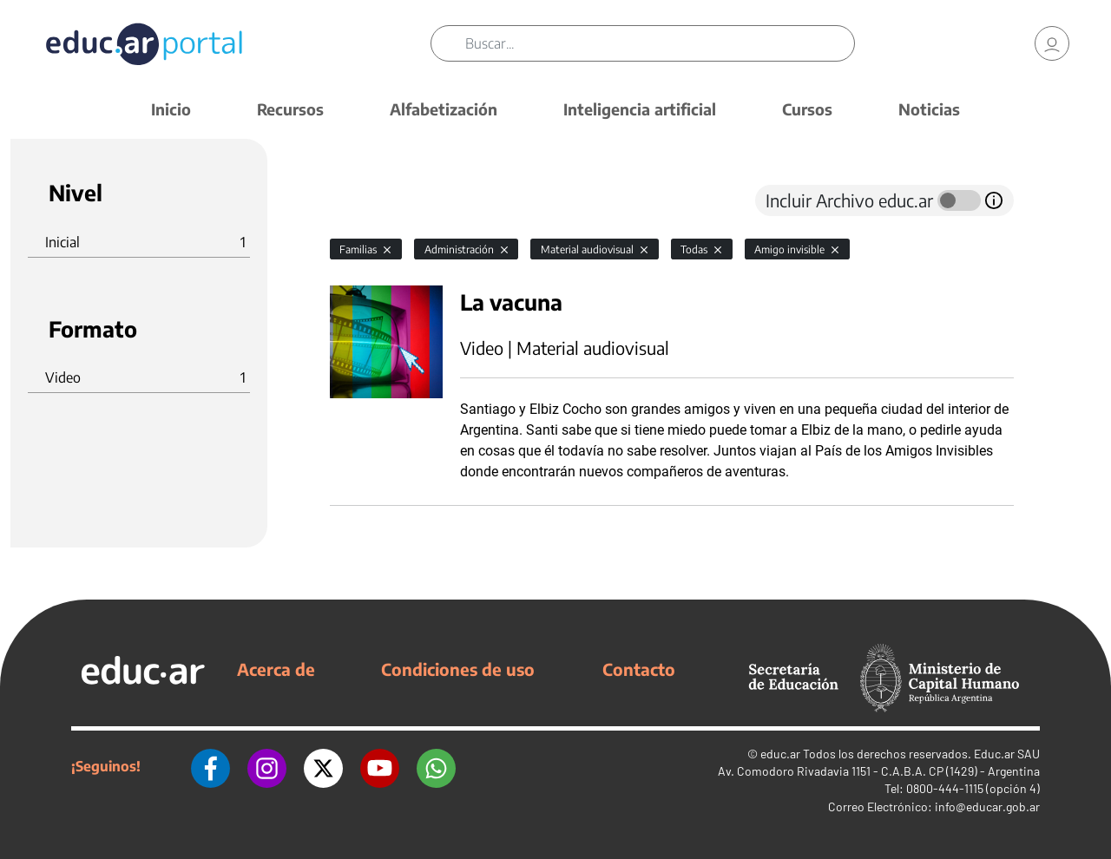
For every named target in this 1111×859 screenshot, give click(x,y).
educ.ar (780, 753)
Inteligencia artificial (639, 109)
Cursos (807, 109)
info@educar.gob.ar (987, 806)
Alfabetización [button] (443, 109)
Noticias (929, 109)
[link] (1052, 43)
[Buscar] (659, 43)
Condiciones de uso (458, 669)
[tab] (364, 200)
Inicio (171, 109)
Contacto (638, 669)
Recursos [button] (290, 109)
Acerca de (276, 669)
